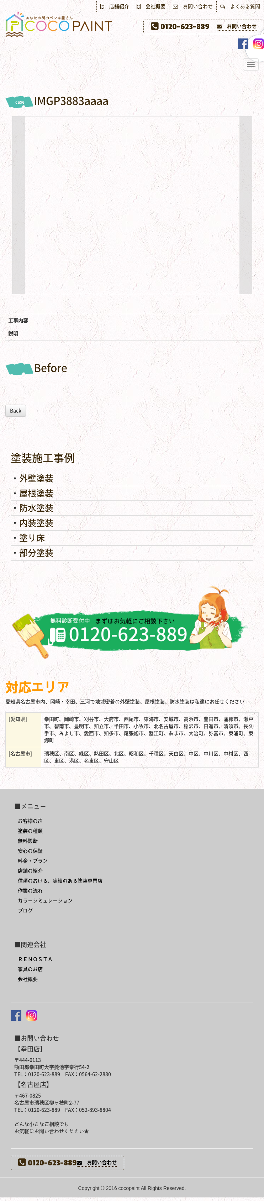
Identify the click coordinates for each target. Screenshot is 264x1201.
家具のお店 (30, 969)
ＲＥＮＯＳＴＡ (35, 959)
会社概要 (151, 6)
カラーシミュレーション (45, 900)
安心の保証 (30, 850)
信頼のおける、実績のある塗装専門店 (60, 880)
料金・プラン (33, 860)
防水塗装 (36, 508)
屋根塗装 (36, 493)
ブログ (25, 910)
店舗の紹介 (30, 870)
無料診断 (28, 840)
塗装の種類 (30, 830)
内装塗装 (36, 523)
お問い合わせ (193, 6)
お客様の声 (30, 820)
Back (15, 410)
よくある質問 (240, 6)
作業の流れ (30, 890)
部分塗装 (36, 552)
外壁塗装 (36, 478)
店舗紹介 (114, 6)
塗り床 (32, 538)
